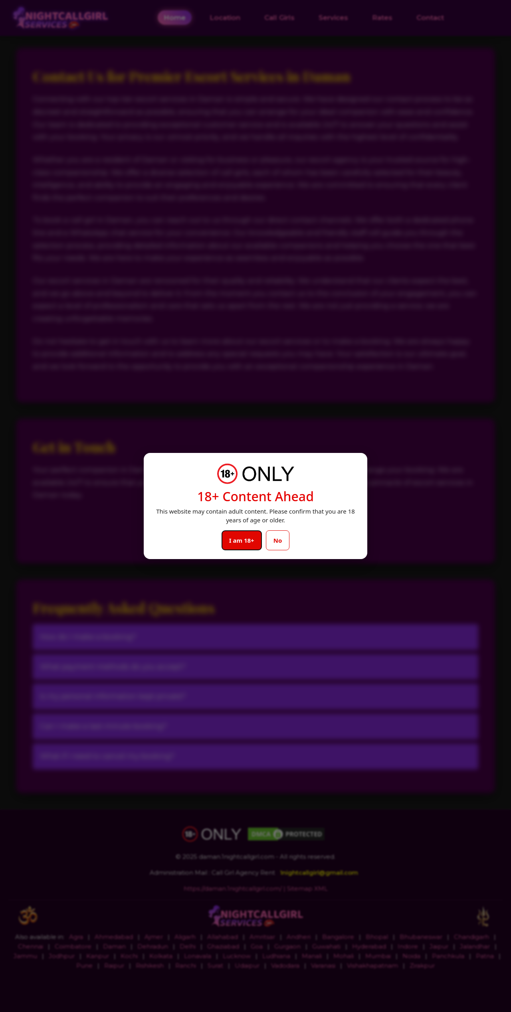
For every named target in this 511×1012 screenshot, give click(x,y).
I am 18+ (241, 540)
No (277, 540)
